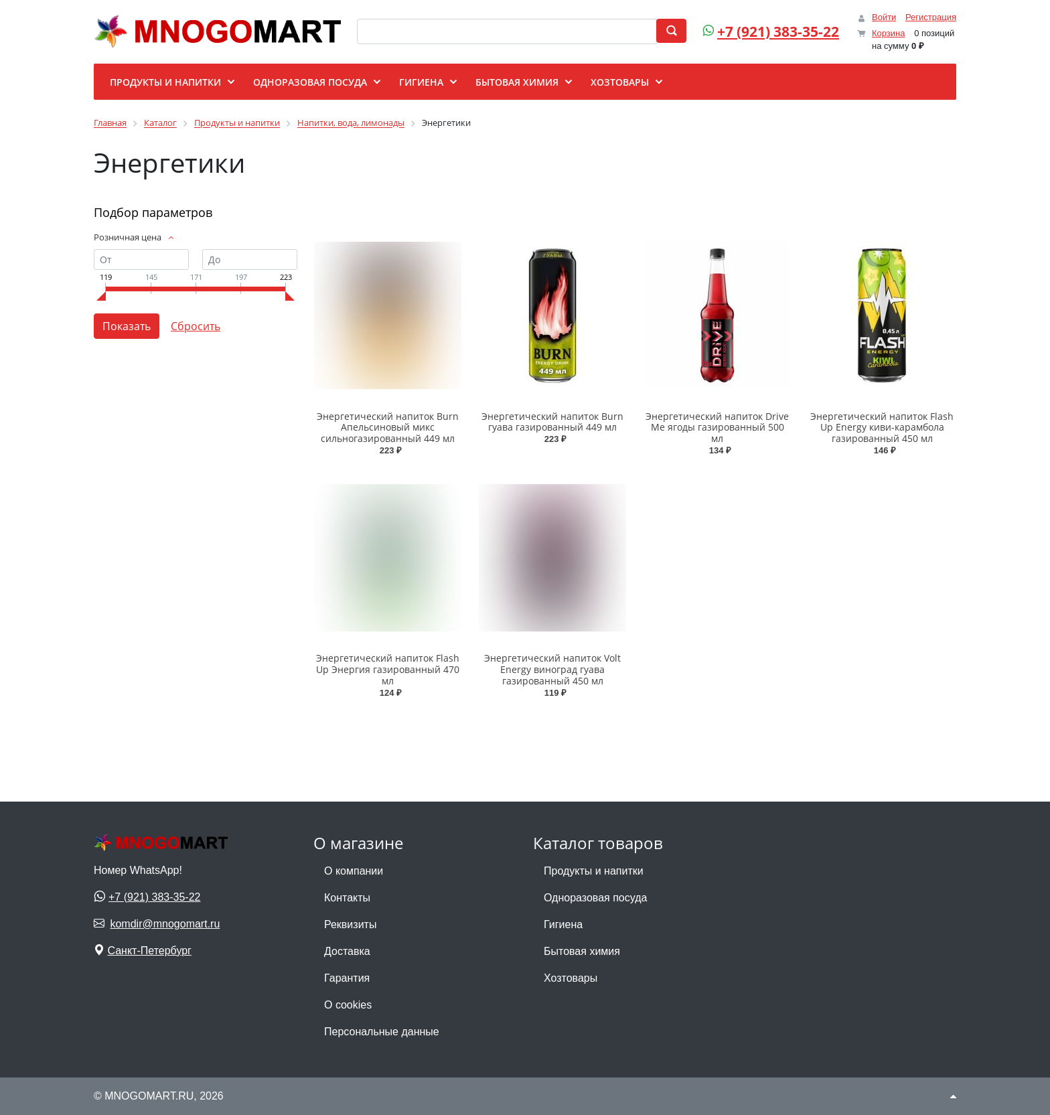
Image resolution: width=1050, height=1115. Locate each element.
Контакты (347, 897)
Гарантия (347, 978)
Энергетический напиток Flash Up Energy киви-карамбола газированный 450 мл (882, 427)
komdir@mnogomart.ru (165, 924)
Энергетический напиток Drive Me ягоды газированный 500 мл (717, 427)
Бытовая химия (582, 951)
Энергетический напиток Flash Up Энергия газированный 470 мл (387, 669)
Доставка (347, 951)
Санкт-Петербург (149, 950)
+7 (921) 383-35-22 (778, 31)
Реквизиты (350, 924)
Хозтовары (570, 978)
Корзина (888, 33)
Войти (884, 17)
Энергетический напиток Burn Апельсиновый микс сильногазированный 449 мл (388, 427)
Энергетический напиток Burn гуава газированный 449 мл (552, 422)
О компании (353, 871)
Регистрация (930, 17)
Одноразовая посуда (595, 897)
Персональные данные (381, 1031)
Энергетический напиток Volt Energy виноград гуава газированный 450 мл (552, 669)
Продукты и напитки (594, 871)
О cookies (348, 1005)
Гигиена (563, 924)
